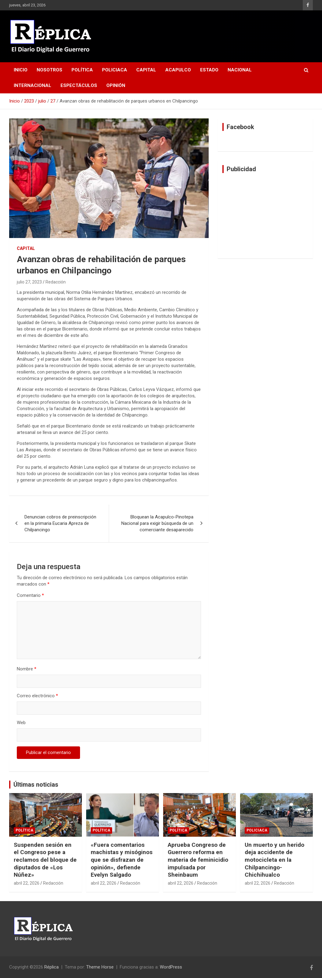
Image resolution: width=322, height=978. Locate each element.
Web (21, 722)
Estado (209, 70)
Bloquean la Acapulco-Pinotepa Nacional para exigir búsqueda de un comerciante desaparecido (157, 523)
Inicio (20, 70)
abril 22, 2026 (26, 883)
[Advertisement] (265, 216)
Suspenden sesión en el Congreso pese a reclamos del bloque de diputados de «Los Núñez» (45, 860)
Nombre (26, 669)
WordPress (171, 967)
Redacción (56, 282)
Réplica (51, 967)
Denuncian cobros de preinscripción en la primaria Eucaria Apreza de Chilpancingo (60, 523)
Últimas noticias (35, 784)
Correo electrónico (37, 695)
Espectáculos (78, 85)
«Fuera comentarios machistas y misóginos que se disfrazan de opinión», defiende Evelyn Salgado (121, 860)
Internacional (32, 85)
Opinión (115, 85)
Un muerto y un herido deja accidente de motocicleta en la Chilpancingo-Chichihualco (274, 860)
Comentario (30, 595)
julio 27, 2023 (29, 282)
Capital (146, 70)
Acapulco (178, 70)
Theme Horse (100, 967)
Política (82, 70)
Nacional (240, 70)
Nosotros (49, 70)
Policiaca (114, 70)
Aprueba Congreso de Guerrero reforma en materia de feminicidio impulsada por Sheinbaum (198, 860)
